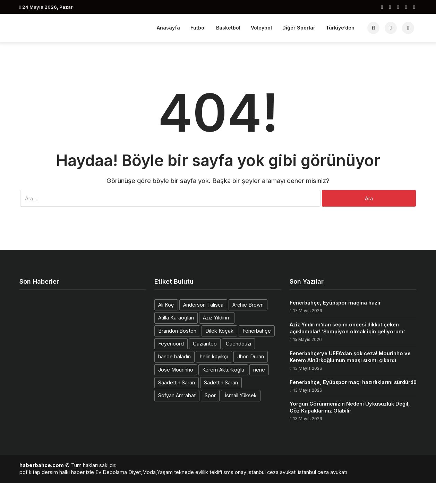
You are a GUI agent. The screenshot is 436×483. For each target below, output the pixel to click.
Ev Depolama (111, 472)
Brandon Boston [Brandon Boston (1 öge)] (177, 331)
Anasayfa (168, 28)
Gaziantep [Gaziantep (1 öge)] (205, 344)
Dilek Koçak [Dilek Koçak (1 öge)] (219, 331)
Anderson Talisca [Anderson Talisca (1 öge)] (203, 305)
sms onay (234, 472)
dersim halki (56, 472)
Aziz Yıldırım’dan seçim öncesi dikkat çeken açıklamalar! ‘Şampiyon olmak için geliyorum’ (347, 328)
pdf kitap (29, 472)
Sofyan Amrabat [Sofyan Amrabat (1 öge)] (177, 395)
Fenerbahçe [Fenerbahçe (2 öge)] (256, 331)
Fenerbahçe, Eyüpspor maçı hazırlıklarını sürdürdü (353, 382)
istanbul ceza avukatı (272, 472)
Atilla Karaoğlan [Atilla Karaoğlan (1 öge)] (176, 317)
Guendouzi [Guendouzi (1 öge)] (238, 344)
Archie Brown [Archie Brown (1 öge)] (248, 305)
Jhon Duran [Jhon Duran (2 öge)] (250, 356)
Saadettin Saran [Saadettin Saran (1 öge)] (176, 382)
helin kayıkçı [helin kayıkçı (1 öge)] (214, 356)
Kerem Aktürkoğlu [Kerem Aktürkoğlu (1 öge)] (223, 370)
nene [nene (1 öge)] (259, 370)
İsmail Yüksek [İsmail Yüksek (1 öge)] (241, 395)
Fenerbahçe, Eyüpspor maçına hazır (335, 303)
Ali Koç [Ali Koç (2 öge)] (166, 305)
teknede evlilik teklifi (198, 472)
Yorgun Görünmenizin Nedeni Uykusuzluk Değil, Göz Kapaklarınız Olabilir (350, 407)
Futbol (198, 28)
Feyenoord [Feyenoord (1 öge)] (171, 344)
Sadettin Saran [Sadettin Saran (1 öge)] (221, 382)
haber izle (82, 472)
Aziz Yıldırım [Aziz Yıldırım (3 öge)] (217, 317)
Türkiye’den (340, 28)
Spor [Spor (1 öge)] (210, 395)
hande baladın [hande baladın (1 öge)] (174, 356)
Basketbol (228, 28)
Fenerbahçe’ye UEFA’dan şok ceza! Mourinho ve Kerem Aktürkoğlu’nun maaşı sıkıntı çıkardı (350, 356)
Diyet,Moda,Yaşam (150, 472)
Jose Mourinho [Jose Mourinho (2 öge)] (175, 370)
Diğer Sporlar (298, 28)
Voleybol (261, 28)
